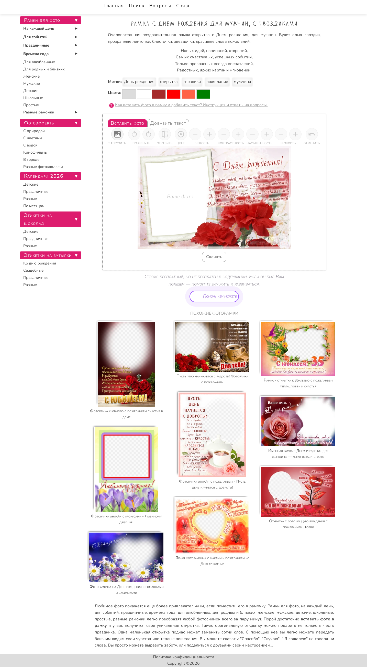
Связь (183, 6)
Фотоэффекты (39, 123)
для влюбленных (194, 612)
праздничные (134, 612)
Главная (114, 6)
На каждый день (38, 28)
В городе (31, 159)
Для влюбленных (39, 62)
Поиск (136, 6)
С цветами (32, 138)
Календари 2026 (44, 176)
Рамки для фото (283, 606)
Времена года (36, 53)
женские (266, 612)
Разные (30, 198)
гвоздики (192, 81)
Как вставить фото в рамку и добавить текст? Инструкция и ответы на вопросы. (191, 105)
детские (303, 612)
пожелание (217, 81)
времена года (162, 612)
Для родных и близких (44, 69)
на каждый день (317, 606)
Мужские (31, 83)
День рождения (139, 81)
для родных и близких (234, 612)
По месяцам (34, 205)
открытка (169, 81)
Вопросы (160, 6)
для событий (107, 612)
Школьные (33, 97)
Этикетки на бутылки (48, 255)
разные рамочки (129, 619)
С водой (30, 145)
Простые (31, 105)
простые (103, 619)
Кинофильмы (35, 152)
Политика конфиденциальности (183, 657)
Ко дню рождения (39, 263)
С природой (34, 130)
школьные (323, 612)
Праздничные (36, 45)
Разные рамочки (38, 112)
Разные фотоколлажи (43, 166)
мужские (284, 612)
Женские (31, 76)
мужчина (242, 81)
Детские (30, 90)
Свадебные (33, 270)
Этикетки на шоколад (38, 219)
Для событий (35, 36)
